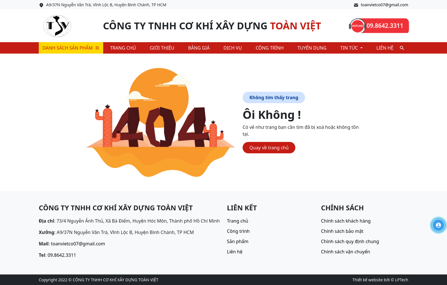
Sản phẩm (237, 241)
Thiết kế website (367, 279)
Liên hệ (384, 48)
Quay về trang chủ (268, 147)
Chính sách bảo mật (342, 231)
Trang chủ (123, 48)
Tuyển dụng (311, 48)
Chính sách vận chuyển (345, 252)
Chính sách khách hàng (346, 221)
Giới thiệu (162, 48)
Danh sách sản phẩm (70, 48)
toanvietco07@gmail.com (384, 4)
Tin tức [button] (349, 48)
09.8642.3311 (62, 255)
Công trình (270, 48)
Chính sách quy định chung (350, 241)
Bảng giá (199, 48)
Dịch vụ (233, 48)
